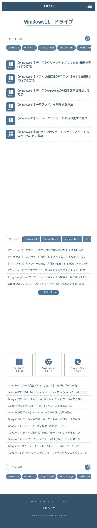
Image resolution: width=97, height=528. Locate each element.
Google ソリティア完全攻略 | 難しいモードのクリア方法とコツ (44, 432)
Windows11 (29, 48)
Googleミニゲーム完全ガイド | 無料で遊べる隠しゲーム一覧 (42, 385)
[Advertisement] (48, 193)
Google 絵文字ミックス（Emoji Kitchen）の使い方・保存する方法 (45, 399)
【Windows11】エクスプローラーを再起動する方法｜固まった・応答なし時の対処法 (49, 270)
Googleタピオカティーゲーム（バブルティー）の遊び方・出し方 (44, 446)
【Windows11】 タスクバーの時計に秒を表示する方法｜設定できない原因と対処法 (49, 257)
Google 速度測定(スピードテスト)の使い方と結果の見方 (40, 405)
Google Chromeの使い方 (48, 364)
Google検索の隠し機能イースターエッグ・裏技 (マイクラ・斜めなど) (47, 392)
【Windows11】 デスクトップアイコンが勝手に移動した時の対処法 (45, 250)
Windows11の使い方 (19, 364)
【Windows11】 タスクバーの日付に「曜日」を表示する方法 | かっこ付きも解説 (49, 263)
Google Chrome (47, 48)
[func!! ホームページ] (49, 6)
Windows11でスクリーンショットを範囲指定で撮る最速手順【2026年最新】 (49, 283)
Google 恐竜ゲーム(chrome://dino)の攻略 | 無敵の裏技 (40, 412)
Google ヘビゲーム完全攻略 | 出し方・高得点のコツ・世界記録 (44, 419)
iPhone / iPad (85, 48)
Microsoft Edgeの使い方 (78, 364)
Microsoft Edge (66, 48)
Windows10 (13, 48)
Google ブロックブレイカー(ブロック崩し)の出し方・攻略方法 (44, 439)
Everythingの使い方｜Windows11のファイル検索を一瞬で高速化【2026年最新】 (49, 277)
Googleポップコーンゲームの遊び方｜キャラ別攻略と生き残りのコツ (47, 452)
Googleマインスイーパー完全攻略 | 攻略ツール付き (37, 426)
